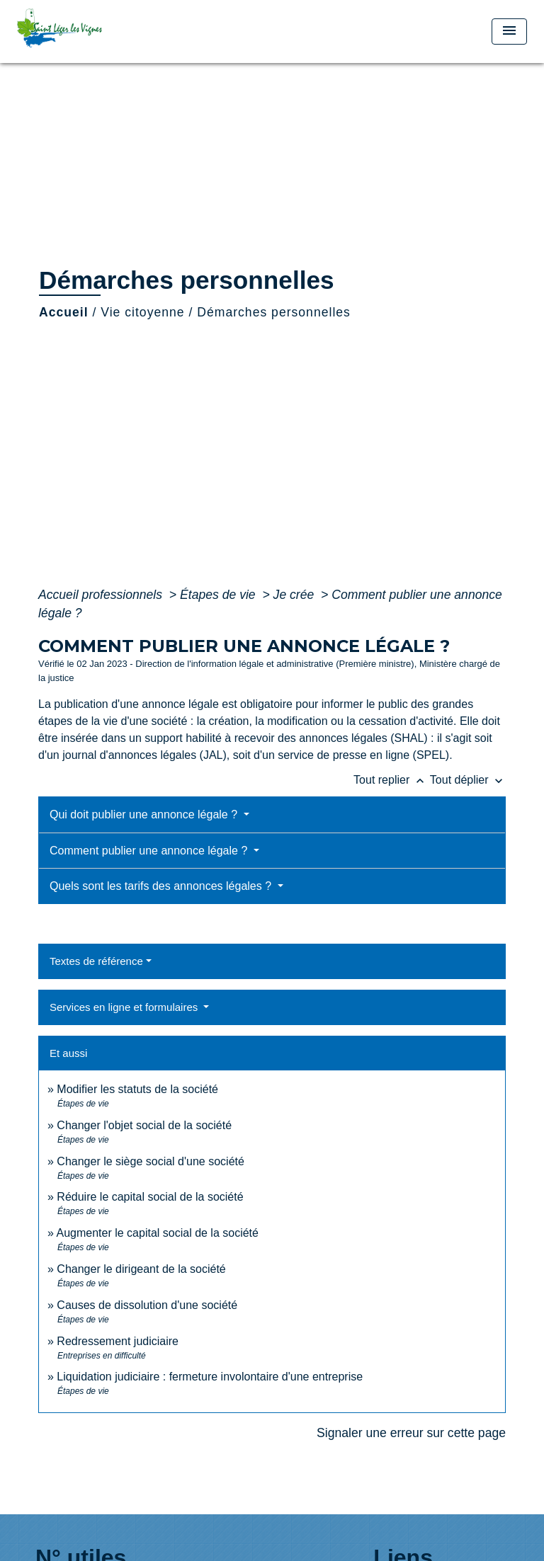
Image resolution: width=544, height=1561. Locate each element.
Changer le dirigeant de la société (141, 1269)
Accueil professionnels (102, 595)
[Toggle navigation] (509, 31)
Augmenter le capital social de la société (157, 1233)
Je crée (295, 595)
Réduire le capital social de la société (150, 1197)
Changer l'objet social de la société (144, 1125)
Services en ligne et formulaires (125, 1007)
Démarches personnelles (274, 312)
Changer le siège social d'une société (150, 1161)
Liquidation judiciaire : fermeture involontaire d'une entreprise (210, 1377)
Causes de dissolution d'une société (147, 1305)
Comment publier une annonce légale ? (150, 851)
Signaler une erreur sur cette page (411, 1433)
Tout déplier (468, 780)
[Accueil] (70, 31)
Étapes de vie (219, 595)
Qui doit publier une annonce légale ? (145, 814)
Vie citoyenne (142, 312)
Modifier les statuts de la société (137, 1089)
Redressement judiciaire (117, 1341)
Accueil (64, 312)
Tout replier (391, 780)
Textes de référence (96, 961)
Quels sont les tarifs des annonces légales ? (162, 886)
